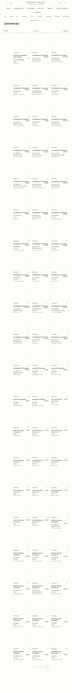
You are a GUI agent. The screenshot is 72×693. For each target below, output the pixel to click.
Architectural (39, 16)
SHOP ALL (9, 8)
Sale (43, 20)
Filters (6, 31)
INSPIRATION (50, 8)
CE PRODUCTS (37, 12)
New (5, 16)
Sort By (65, 31)
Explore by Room (66, 16)
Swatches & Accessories (34, 20)
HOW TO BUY (41, 8)
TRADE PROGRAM (31, 8)
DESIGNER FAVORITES (18, 8)
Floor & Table (24, 16)
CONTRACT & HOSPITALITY (62, 8)
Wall (17, 16)
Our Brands (57, 16)
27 (39, 657)
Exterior (32, 16)
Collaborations (48, 16)
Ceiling (11, 16)
